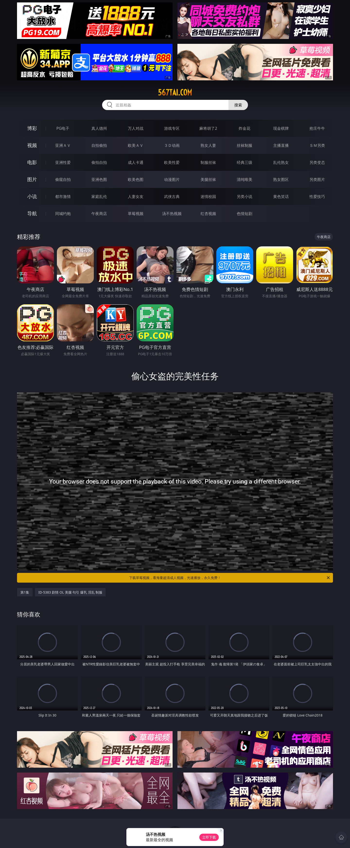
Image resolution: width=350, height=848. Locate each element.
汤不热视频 (172, 213)
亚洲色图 (99, 179)
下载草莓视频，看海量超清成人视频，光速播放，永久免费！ (230, 578)
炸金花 (244, 128)
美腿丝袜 (208, 179)
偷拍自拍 (99, 162)
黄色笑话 (281, 196)
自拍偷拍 (99, 145)
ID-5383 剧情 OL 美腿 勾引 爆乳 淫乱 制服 (70, 592)
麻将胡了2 (208, 128)
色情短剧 (244, 213)
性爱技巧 (317, 196)
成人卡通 (135, 162)
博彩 (32, 128)
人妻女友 (135, 196)
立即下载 (209, 837)
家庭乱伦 (99, 196)
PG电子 (62, 128)
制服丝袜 (208, 162)
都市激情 (63, 196)
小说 (32, 196)
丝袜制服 (244, 145)
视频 (32, 145)
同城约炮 (63, 213)
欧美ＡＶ (135, 145)
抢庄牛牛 (317, 128)
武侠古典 (172, 196)
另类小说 (244, 196)
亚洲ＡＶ (63, 145)
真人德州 (99, 128)
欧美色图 (135, 179)
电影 (32, 162)
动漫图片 (172, 179)
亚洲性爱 (63, 162)
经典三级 (244, 162)
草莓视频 (135, 213)
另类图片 (317, 179)
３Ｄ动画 (172, 145)
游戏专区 (172, 128)
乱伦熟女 (281, 162)
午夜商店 (99, 213)
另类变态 (317, 162)
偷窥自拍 (63, 179)
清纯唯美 (244, 179)
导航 (32, 213)
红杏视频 (208, 213)
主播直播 (281, 145)
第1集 (24, 592)
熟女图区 (281, 179)
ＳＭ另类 (317, 145)
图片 (32, 179)
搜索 (238, 105)
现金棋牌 (281, 128)
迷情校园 (208, 196)
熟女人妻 (208, 145)
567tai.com (175, 92)
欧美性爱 (172, 162)
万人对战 (135, 128)
